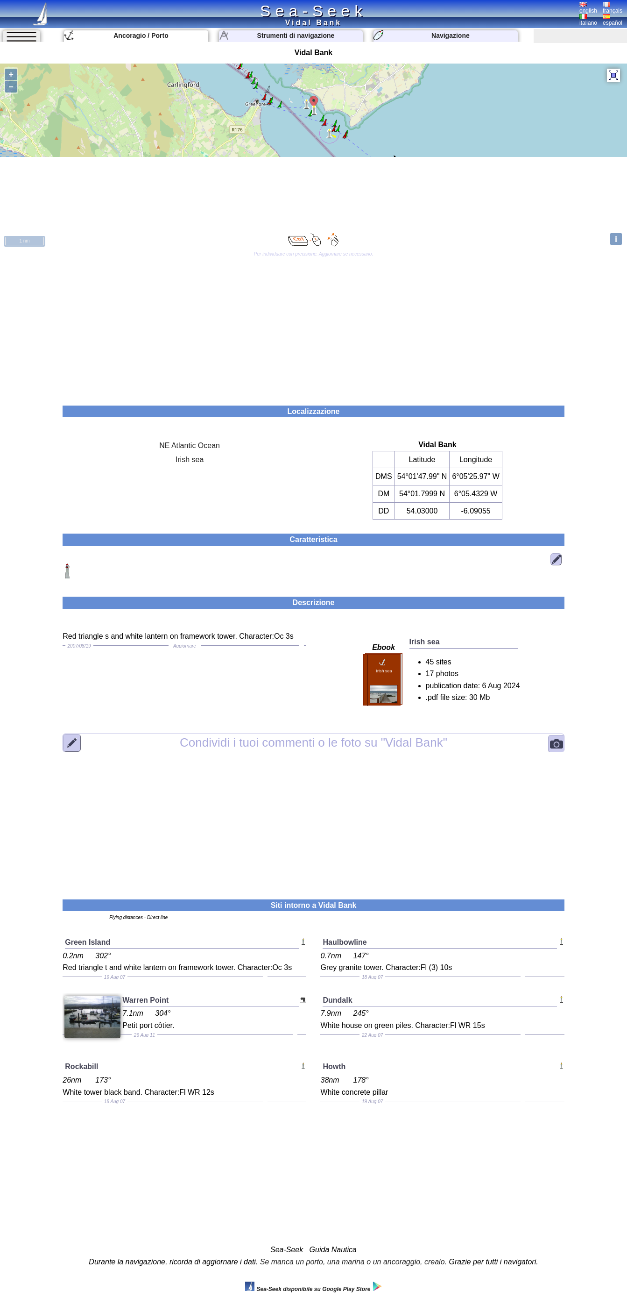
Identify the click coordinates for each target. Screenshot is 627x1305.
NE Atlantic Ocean (189, 445)
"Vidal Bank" (313, 742)
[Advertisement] (314, 326)
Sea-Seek (313, 11)
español (612, 20)
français (612, 8)
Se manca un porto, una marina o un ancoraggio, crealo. (353, 1262)
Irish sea (190, 460)
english (588, 8)
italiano (588, 20)
